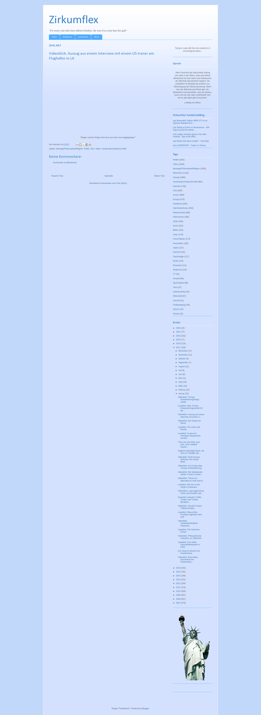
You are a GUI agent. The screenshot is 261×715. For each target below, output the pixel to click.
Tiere (175, 287)
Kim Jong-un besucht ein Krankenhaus (189, 552)
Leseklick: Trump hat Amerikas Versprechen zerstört (189, 435)
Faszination (178, 243)
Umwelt (176, 278)
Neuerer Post (57, 176)
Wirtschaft (177, 296)
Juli (180, 370)
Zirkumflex (73, 20)
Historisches (178, 217)
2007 (178, 603)
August (181, 366)
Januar (181, 393)
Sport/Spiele (178, 283)
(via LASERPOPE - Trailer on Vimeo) (189, 145)
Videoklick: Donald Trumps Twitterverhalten (190, 507)
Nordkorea (67, 37)
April (180, 382)
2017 (178, 347)
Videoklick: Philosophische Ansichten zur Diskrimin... (190, 537)
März (180, 386)
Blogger (145, 708)
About (96, 37)
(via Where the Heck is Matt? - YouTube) (191, 141)
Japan (175, 248)
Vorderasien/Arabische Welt (114, 149)
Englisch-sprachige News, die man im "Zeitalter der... (191, 452)
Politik (86, 149)
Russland (177, 265)
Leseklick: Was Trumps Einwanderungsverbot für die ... (190, 408)
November (183, 355)
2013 (178, 579)
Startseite (109, 176)
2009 (178, 595)
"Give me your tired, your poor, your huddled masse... (189, 444)
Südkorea (177, 270)
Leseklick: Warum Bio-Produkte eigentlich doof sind (190, 514)
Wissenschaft (179, 212)
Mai (180, 378)
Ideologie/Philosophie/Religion (69, 149)
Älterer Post (159, 176)
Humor (176, 195)
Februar (182, 390)
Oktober (182, 359)
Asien (175, 234)
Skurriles (177, 186)
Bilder (175, 230)
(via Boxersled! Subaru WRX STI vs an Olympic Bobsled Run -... (190, 121)
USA (92, 149)
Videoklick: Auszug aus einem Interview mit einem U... (191, 415)
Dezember (183, 351)
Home (54, 37)
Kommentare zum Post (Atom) (113, 183)
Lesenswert (83, 37)
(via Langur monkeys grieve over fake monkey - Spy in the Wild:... (189, 135)
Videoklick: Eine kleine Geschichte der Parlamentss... (188, 559)
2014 (178, 576)
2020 (178, 336)
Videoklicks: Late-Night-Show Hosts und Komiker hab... (191, 492)
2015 (178, 572)
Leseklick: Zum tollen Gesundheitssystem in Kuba (189, 544)
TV (174, 274)
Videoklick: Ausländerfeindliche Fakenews (188, 523)
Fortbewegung (179, 305)
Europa (176, 199)
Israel (175, 226)
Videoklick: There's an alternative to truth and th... (191, 479)
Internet (176, 252)
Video (98, 149)
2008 (178, 599)
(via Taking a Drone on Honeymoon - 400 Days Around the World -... (191, 128)
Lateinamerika (179, 292)
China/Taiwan (179, 239)
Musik (175, 261)
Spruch (176, 309)
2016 (178, 568)
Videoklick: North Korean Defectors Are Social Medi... (189, 459)
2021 (178, 332)
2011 (178, 587)
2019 (178, 340)
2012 (178, 583)
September (183, 362)
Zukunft (176, 300)
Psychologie (178, 256)
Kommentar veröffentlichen (65, 162)
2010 (178, 591)
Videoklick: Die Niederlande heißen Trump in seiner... (190, 473)
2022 (178, 328)
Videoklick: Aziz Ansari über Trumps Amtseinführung (190, 467)
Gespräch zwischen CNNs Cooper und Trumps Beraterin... (189, 499)
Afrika (175, 221)
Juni (180, 374)
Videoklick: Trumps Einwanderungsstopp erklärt (188, 399)
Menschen (177, 173)
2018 (178, 343)
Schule (176, 314)
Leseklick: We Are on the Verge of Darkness (189, 485)
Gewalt (176, 177)
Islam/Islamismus (180, 208)
